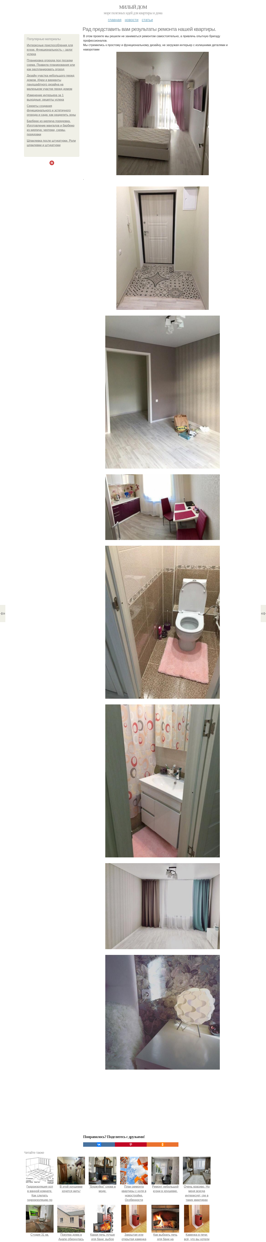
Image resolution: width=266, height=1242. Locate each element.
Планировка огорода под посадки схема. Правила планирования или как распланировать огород (51, 65)
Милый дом (133, 7)
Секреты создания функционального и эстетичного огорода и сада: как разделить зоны (51, 110)
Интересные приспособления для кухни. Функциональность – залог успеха (50, 50)
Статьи (147, 20)
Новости (131, 20)
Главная (114, 20)
